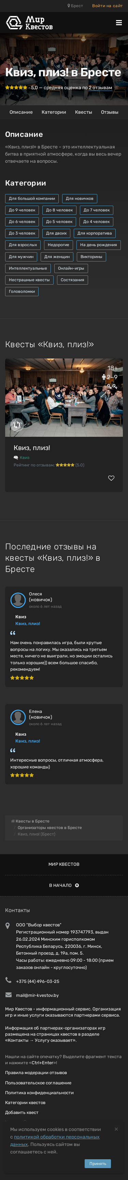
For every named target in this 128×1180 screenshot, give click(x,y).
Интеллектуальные (28, 268)
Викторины (91, 256)
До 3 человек (22, 233)
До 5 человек (59, 221)
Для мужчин (21, 256)
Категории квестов (25, 1102)
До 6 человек (22, 221)
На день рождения (98, 244)
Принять (97, 1163)
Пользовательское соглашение (38, 1082)
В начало (64, 885)
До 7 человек (97, 210)
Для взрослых (23, 244)
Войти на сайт (107, 5)
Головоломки (22, 291)
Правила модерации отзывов (36, 1072)
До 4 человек (96, 221)
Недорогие (58, 244)
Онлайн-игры (71, 268)
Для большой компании (32, 198)
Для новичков (80, 198)
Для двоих (56, 233)
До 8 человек (59, 210)
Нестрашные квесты (29, 279)
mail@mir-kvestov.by (37, 995)
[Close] (116, 1128)
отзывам (100, 88)
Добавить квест (22, 1112)
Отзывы (109, 112)
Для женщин (57, 256)
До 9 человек (22, 210)
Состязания (72, 279)
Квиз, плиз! (32, 448)
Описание (21, 112)
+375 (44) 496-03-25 (37, 981)
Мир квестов (64, 864)
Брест (75, 5)
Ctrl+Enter (42, 1062)
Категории (54, 112)
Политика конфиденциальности (39, 1092)
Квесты (83, 112)
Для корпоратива (94, 233)
